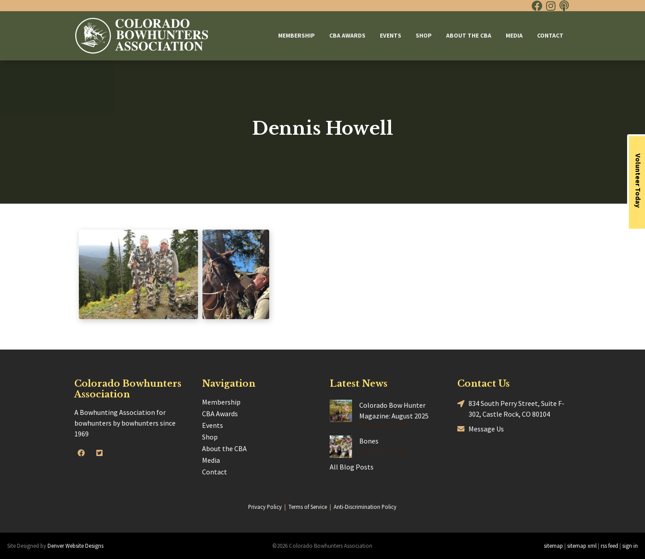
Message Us (480, 428)
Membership (296, 35)
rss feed (609, 545)
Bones (368, 440)
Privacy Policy (265, 506)
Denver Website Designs (75, 545)
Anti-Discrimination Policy (365, 506)
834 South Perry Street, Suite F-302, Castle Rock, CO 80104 (510, 408)
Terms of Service (307, 506)
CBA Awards (347, 35)
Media (514, 35)
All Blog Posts (352, 466)
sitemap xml (582, 545)
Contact (550, 35)
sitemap (553, 545)
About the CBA (468, 35)
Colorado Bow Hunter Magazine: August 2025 (394, 410)
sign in (630, 545)
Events (390, 35)
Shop (424, 35)
